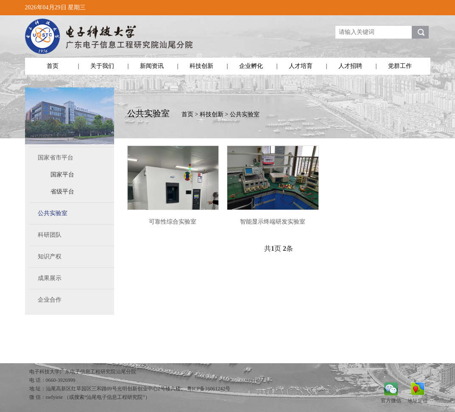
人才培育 (301, 66)
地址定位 (418, 401)
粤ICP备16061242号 (209, 389)
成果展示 (49, 278)
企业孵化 (251, 66)
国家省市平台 (55, 157)
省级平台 (62, 191)
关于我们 (102, 66)
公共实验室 (52, 213)
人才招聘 (350, 66)
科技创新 (201, 66)
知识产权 (49, 256)
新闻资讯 (152, 66)
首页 (53, 66)
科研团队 (49, 235)
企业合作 (49, 300)
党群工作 (400, 66)
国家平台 (62, 174)
